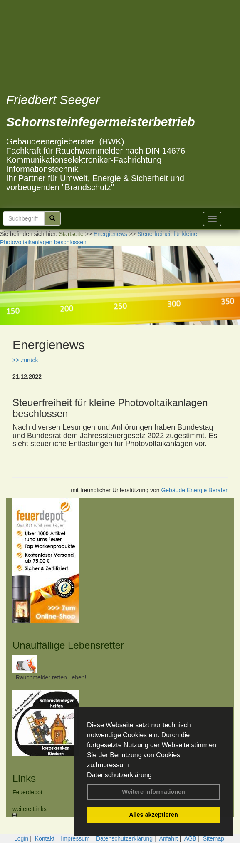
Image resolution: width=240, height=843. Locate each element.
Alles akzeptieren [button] (153, 814)
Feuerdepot (27, 792)
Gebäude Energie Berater (194, 490)
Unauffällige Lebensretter (68, 645)
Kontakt (44, 838)
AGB (190, 838)
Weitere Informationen (153, 791)
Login (21, 838)
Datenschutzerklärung (119, 775)
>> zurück (25, 360)
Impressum (112, 765)
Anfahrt (168, 838)
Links (24, 778)
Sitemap (213, 838)
